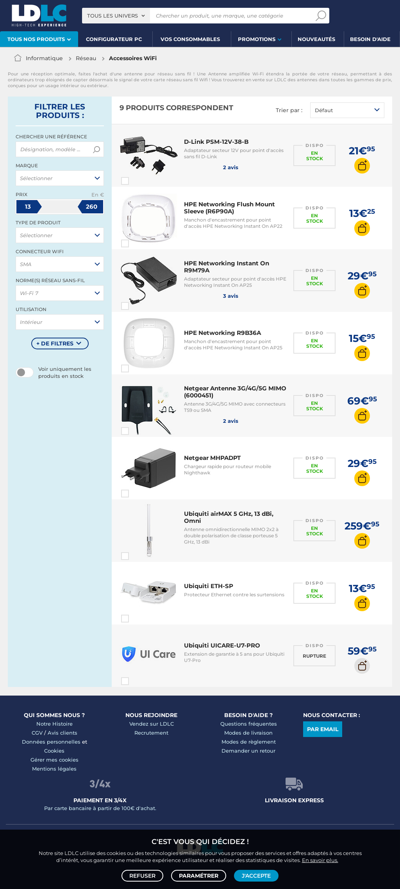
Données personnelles (51, 742)
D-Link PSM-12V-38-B (216, 141)
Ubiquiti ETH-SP (208, 586)
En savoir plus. (320, 860)
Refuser (142, 875)
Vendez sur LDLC (151, 724)
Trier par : (289, 110)
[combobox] (116, 15)
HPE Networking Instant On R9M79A (226, 266)
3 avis (211, 295)
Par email (322, 729)
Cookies (54, 751)
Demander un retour (248, 751)
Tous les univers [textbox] (112, 16)
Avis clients (62, 733)
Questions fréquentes (248, 724)
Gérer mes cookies (54, 760)
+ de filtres (54, 343)
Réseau (86, 58)
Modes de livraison (248, 733)
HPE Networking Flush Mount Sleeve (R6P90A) (229, 207)
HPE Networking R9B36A (222, 332)
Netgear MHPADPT (212, 457)
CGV (37, 733)
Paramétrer (198, 875)
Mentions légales (54, 769)
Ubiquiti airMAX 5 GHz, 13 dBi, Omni (228, 517)
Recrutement (151, 733)
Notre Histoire (54, 724)
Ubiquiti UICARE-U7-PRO (222, 645)
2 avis (211, 167)
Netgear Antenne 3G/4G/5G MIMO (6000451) (235, 392)
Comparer (139, 181)
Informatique (44, 58)
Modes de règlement (248, 742)
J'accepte (256, 875)
